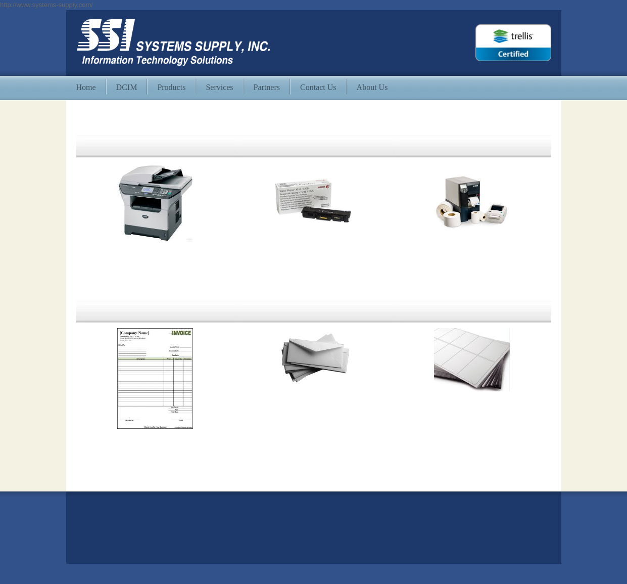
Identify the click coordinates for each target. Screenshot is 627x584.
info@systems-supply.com (114, 528)
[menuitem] (86, 88)
